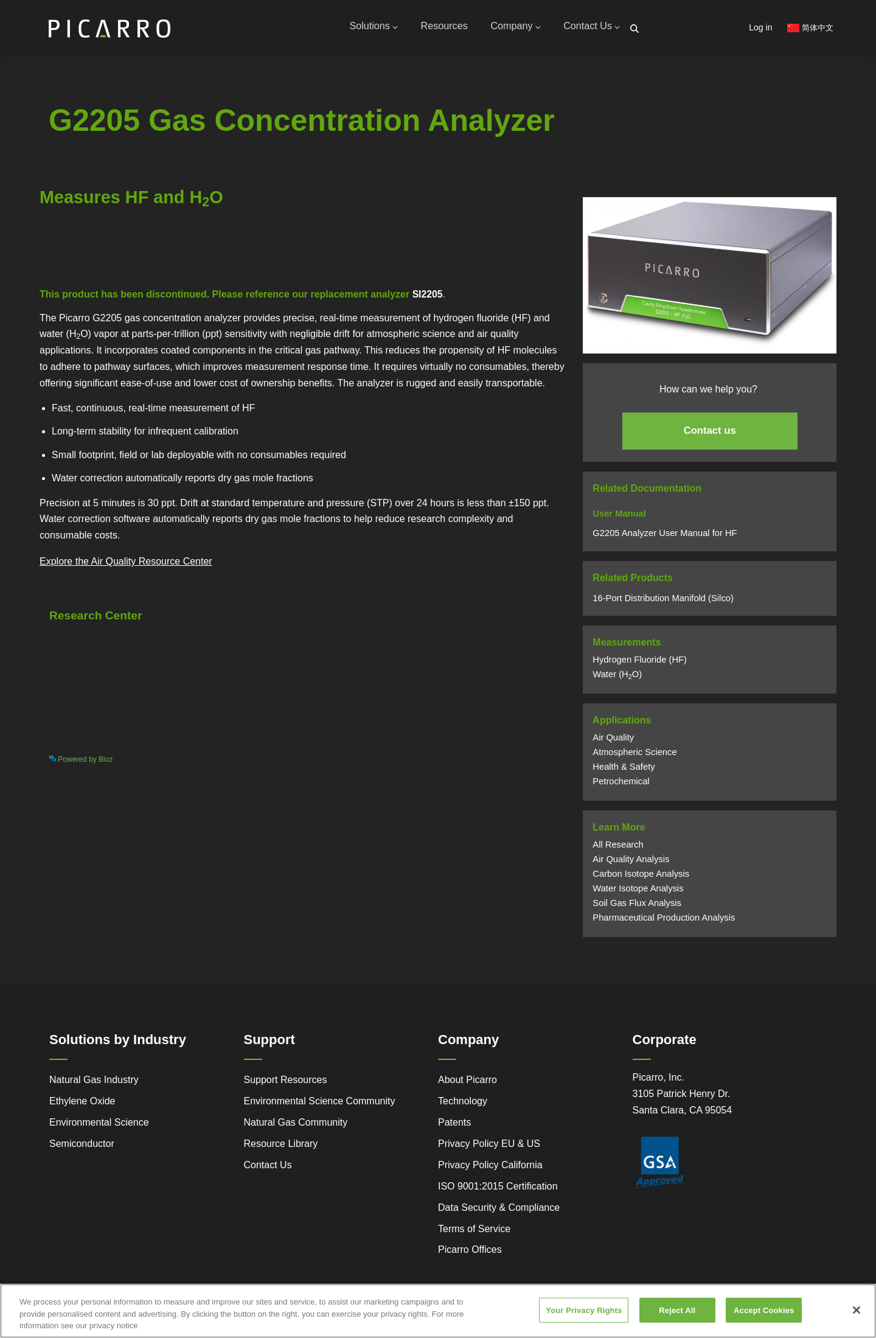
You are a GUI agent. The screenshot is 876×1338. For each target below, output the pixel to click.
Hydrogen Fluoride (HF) (640, 664)
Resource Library (281, 1148)
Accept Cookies (764, 1309)
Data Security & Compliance (499, 1212)
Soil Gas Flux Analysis (637, 908)
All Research (618, 849)
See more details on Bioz (514, 762)
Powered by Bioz (67, 266)
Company (510, 29)
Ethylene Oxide (82, 1106)
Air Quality (613, 742)
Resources (435, 29)
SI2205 (427, 299)
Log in (760, 27)
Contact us (710, 435)
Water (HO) (617, 679)
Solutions (360, 29)
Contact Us (590, 29)
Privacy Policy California (490, 1169)
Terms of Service (474, 1233)
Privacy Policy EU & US (489, 1148)
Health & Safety (624, 771)
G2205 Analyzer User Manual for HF (665, 537)
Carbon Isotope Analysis (641, 878)
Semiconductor (81, 1148)
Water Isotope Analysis (638, 893)
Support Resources (285, 1084)
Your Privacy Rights (584, 1309)
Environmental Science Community (319, 1106)
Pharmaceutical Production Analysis (664, 922)
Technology (462, 1106)
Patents (454, 1126)
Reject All (677, 1309)
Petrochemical (621, 786)
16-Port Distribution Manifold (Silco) (663, 602)
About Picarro (467, 1084)
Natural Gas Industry (94, 1084)
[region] (438, 1311)
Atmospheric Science (634, 757)
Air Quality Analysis (631, 864)
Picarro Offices (470, 1254)
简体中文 (810, 27)
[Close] (856, 1310)
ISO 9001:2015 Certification (498, 1190)
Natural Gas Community (296, 1126)
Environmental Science (99, 1126)
